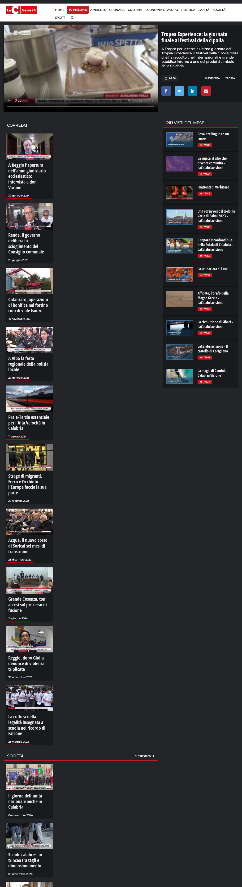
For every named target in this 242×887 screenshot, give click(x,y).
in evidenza (212, 78)
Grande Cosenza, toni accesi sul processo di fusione (28, 546)
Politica (188, 10)
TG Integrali (78, 9)
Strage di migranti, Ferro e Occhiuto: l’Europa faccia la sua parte (27, 439)
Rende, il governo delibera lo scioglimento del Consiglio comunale (29, 229)
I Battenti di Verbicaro (213, 187)
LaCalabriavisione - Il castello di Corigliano (213, 349)
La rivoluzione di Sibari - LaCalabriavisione (215, 324)
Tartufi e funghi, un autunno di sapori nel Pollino (28, 871)
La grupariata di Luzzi (213, 268)
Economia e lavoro (161, 10)
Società (219, 10)
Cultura (135, 10)
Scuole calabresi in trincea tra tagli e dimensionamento (28, 766)
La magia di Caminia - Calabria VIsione (213, 373)
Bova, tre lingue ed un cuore (213, 136)
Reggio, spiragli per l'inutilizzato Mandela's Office (25, 818)
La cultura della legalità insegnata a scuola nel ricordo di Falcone (25, 648)
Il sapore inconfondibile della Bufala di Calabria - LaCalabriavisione (215, 244)
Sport (60, 17)
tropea (230, 78)
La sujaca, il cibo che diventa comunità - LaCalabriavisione (212, 163)
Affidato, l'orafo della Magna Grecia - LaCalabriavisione (213, 298)
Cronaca (117, 10)
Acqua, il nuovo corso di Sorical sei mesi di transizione (25, 493)
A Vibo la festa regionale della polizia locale (25, 336)
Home (59, 10)
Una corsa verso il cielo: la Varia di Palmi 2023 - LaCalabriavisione (216, 216)
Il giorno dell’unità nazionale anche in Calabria (29, 716)
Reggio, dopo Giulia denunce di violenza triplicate (28, 596)
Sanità (204, 10)
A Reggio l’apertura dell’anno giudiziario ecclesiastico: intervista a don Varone (26, 171)
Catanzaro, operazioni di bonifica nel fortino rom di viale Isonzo (27, 283)
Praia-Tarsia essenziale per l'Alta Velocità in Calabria (27, 386)
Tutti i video (145, 674)
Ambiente (98, 10)
